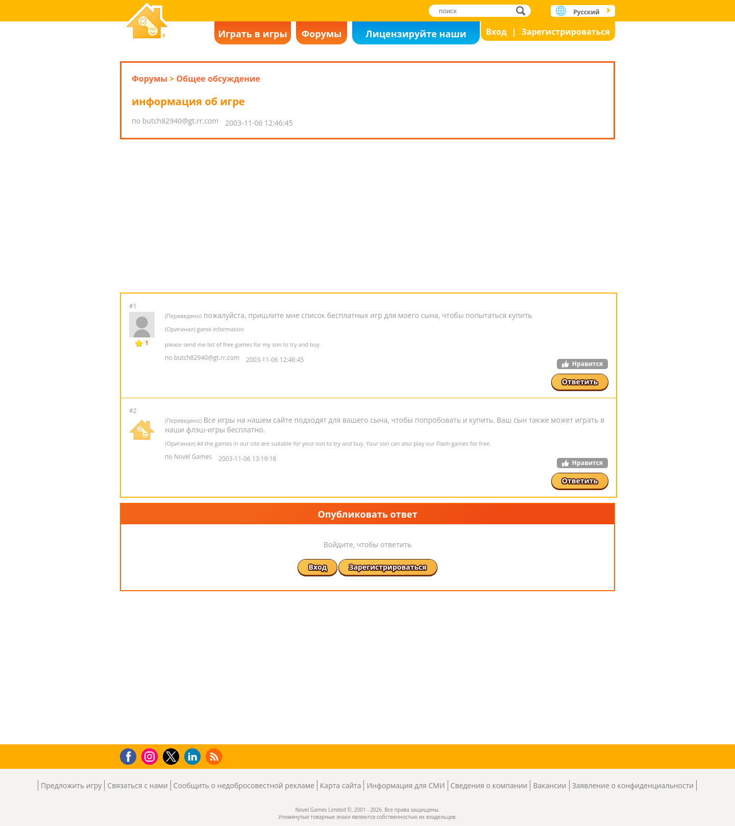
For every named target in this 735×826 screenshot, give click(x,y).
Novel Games (147, 22)
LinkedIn (194, 756)
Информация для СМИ (405, 785)
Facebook (131, 755)
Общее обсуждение (218, 78)
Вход (496, 31)
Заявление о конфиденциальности (633, 785)
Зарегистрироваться (565, 31)
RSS (215, 756)
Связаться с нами (137, 785)
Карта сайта (340, 785)
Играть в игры (252, 34)
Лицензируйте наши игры (415, 36)
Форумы (322, 34)
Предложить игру (71, 785)
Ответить (580, 381)
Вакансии (549, 785)
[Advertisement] (367, 215)
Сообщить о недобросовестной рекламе (244, 785)
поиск (523, 10)
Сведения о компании (489, 785)
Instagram (151, 755)
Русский (586, 12)
